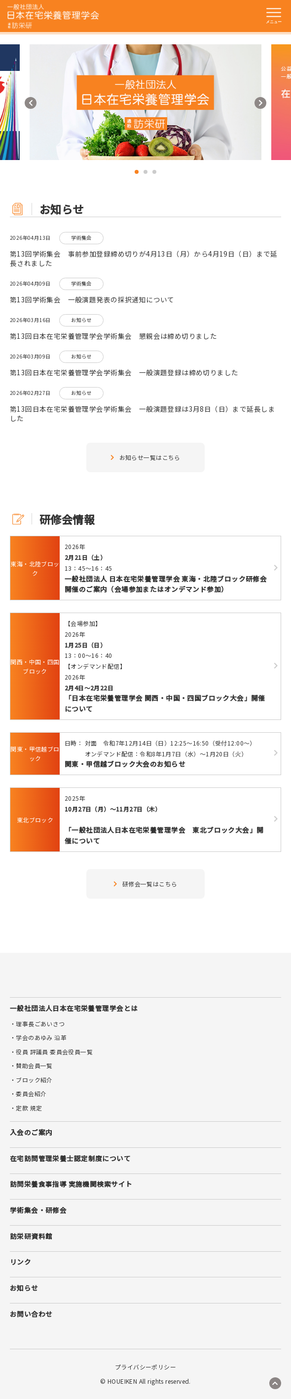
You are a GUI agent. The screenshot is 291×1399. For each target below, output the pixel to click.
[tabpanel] (145, 102)
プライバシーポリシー (145, 1367)
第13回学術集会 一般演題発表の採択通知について (92, 299)
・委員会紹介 (28, 1093)
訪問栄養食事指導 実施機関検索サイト (71, 1184)
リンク (20, 1262)
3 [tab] (154, 172)
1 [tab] (137, 172)
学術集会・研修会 (38, 1210)
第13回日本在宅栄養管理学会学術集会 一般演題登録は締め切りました (124, 372)
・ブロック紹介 (31, 1079)
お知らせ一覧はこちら (145, 457)
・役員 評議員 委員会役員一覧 (51, 1051)
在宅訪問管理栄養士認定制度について (70, 1158)
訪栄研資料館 (31, 1236)
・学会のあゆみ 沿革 (38, 1037)
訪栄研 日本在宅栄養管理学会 (53, 16)
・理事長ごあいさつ (37, 1023)
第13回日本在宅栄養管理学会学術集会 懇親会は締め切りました (113, 336)
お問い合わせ (31, 1314)
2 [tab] (145, 172)
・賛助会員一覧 (31, 1065)
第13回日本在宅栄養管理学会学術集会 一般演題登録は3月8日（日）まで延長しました (142, 413)
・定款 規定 (26, 1108)
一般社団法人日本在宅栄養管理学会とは (74, 1008)
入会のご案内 (31, 1132)
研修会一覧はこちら (145, 883)
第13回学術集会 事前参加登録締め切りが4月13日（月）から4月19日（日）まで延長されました (144, 258)
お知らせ (24, 1288)
